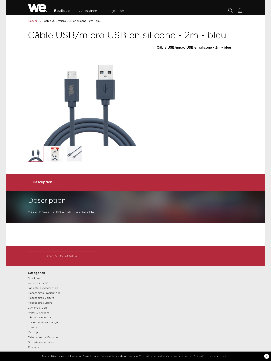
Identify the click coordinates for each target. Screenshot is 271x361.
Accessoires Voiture (41, 298)
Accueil (35, 21)
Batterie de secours (41, 342)
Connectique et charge (43, 322)
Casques (33, 347)
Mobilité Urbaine (38, 312)
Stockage (34, 278)
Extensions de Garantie (43, 337)
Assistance (88, 11)
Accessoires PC (38, 283)
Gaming (33, 332)
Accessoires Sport (40, 303)
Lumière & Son (37, 307)
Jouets (32, 327)
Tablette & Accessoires (43, 288)
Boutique (62, 11)
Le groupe (115, 11)
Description (42, 182)
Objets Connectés (40, 317)
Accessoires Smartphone (44, 293)
